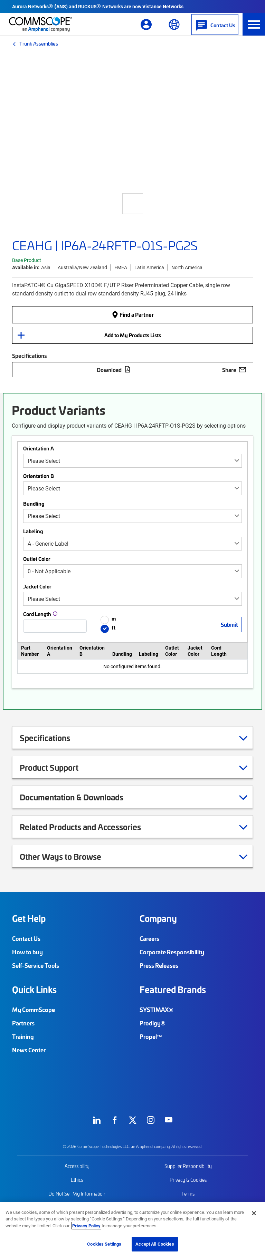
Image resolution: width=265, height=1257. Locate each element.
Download (114, 369)
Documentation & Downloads (80, 796)
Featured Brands (173, 989)
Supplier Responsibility (188, 1166)
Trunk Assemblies (38, 43)
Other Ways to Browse (69, 856)
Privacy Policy (86, 1225)
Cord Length (37, 614)
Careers (149, 938)
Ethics (77, 1180)
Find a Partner (133, 314)
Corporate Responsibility (172, 951)
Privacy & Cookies (188, 1180)
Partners (23, 1023)
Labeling (33, 531)
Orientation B (38, 476)
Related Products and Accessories (89, 826)
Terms (188, 1193)
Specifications (53, 737)
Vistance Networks (162, 6)
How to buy (27, 951)
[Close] (254, 1213)
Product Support (58, 767)
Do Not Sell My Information (76, 1193)
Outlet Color (36, 559)
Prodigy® (152, 1023)
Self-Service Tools (35, 965)
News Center (29, 1049)
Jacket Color (37, 586)
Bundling (33, 503)
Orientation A (38, 448)
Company (158, 918)
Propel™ (151, 1036)
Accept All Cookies (154, 1244)
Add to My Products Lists (132, 335)
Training (23, 1036)
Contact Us (26, 938)
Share (234, 369)
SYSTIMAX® (156, 1009)
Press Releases (159, 965)
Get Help (29, 918)
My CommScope (33, 1009)
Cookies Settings (104, 1244)
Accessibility (77, 1166)
